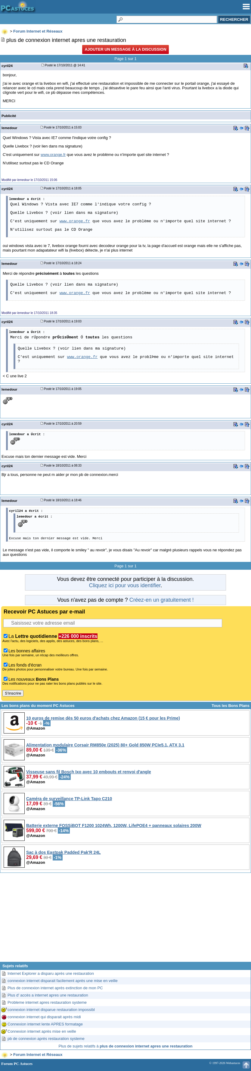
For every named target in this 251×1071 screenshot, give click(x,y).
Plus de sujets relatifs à (126, 1046)
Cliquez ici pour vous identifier (124, 585)
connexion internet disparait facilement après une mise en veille (63, 980)
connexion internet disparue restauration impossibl (51, 1009)
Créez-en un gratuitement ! (161, 600)
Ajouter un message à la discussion (125, 49)
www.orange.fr (53, 154)
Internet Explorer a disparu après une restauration (51, 973)
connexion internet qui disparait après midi (44, 1017)
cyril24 (7, 66)
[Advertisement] (125, 919)
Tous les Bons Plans (230, 705)
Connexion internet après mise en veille (42, 1031)
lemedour (9, 128)
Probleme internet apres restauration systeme (47, 1002)
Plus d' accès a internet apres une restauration (48, 995)
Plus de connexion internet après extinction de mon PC (55, 988)
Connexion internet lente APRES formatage (45, 1024)
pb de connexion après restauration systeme (46, 1038)
